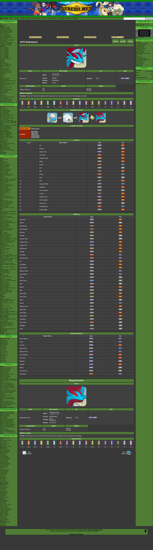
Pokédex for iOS (4, 249)
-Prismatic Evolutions (5, 458)
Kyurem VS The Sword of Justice (8, 390)
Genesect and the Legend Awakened (6, 393)
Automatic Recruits (140, 50)
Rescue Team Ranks (141, 58)
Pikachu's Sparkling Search (7, 425)
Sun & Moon (3, 195)
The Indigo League (4, 110)
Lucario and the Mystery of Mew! (8, 379)
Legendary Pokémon (141, 48)
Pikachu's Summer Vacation (7, 412)
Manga (9, 336)
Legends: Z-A (3, 163)
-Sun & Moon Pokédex (5, 35)
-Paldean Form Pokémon (6, 101)
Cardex (2, 67)
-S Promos (2, 524)
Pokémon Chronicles (5, 126)
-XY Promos (3, 489)
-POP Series (3, 491)
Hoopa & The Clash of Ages (7, 397)
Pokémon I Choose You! (6, 401)
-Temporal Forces (4, 465)
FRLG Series (3, 350)
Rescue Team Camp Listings (143, 53)
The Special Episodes (5, 127)
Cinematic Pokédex (5, 68)
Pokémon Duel (3, 227)
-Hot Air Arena (3, 505)
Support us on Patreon (76, 534)
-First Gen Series (4, 482)
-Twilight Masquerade (5, 463)
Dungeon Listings (140, 52)
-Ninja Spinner (3, 494)
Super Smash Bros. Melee (6, 302)
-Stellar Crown (3, 461)
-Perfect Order (3, 449)
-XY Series (2, 476)
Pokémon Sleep (4, 173)
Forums (16, 18)
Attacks (130, 41)
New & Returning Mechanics (143, 59)
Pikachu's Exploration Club (6, 423)
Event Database (4, 98)
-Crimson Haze (4, 515)
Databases (9, 22)
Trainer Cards (3, 441)
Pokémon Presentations (6, 89)
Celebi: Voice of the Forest (6, 374)
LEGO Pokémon (4, 90)
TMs (137, 55)
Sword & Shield (4, 178)
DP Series (2, 353)
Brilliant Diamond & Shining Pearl (8, 179)
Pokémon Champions (5, 164)
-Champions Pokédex (5, 45)
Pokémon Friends (4, 166)
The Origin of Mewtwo (5, 367)
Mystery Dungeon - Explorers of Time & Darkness (8, 270)
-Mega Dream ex (4, 497)
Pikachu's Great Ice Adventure (7, 424)
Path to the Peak (4, 140)
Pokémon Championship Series (8, 80)
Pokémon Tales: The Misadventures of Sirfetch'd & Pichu (7, 150)
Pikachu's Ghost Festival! (6, 420)
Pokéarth (75, 18)
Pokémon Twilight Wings (6, 133)
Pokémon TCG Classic (5, 446)
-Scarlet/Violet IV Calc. (5, 71)
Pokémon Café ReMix (5, 169)
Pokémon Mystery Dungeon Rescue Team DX (7, 186)
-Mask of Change (4, 514)
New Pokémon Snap (5, 190)
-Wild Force (3, 516)
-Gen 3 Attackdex (4, 50)
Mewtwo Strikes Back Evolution (8, 403)
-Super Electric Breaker (6, 509)
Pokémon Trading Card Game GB (8, 314)
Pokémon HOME (4, 181)
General (115, 41)
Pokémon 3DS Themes (6, 323)
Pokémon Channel (4, 283)
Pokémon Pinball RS (5, 285)
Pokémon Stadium (4, 312)
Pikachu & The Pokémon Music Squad (8, 432)
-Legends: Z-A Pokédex (6, 43)
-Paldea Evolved (4, 471)
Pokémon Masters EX (5, 170)
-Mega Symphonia (4, 500)
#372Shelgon (29, 452)
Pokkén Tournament (5, 226)
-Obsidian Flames (4, 470)
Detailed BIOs (3, 342)
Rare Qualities (139, 62)
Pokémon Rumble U (5, 237)
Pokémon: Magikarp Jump (6, 201)
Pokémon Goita (4, 331)
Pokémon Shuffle (4, 220)
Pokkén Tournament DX (6, 204)
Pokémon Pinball (4, 310)
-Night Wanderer (4, 513)
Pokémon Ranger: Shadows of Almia (7, 267)
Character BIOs (4, 340)
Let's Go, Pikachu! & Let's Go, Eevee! (7, 198)
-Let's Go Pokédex (4, 36)
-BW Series (3, 477)
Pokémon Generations (5, 132)
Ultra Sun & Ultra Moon (6, 196)
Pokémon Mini (3, 301)
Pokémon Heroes (4, 375)
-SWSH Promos (4, 487)
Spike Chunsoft (149, 71)
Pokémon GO (3, 168)
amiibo (1, 327)
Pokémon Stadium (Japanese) (7, 311)
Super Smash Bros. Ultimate (7, 207)
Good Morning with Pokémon (7, 143)
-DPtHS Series (3, 478)
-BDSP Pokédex (4, 38)
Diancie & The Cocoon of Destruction (6, 395)
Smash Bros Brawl (4, 273)
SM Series (2, 362)
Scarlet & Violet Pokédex (49, 18)
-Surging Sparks (4, 460)
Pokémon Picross (4, 223)
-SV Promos (3, 486)
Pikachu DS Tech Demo (6, 290)
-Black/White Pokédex (5, 32)
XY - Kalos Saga (4, 119)
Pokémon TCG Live (5, 192)
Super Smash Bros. (5, 315)
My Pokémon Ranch (5, 272)
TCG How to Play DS (5, 248)
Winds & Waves (4, 159)
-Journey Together (4, 457)
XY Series (2, 359)
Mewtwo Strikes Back (5, 369)
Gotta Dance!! (3, 418)
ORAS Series (3, 360)
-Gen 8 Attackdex (4, 56)
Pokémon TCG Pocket (5, 175)
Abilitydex (2, 62)
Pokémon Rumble (4, 257)
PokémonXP (3, 82)
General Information (5, 338)
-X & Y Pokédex (4, 33)
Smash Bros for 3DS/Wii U (6, 228)
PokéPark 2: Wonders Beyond (7, 241)
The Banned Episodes (5, 128)
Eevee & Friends (4, 429)
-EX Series (2, 479)
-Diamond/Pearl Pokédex (6, 31)
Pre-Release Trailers (141, 44)
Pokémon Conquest (5, 239)
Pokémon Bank (4, 212)
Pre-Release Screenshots (142, 43)
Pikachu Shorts (9, 410)
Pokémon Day (3, 88)
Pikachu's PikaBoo (4, 415)
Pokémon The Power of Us (6, 402)
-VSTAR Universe (4, 519)
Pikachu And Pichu (4, 414)
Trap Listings (139, 57)
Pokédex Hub (37, 18)
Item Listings (139, 54)
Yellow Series (3, 347)
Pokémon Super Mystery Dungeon (8, 222)
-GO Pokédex (3, 41)
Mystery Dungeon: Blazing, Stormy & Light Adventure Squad (8, 259)
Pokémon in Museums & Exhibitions (6, 85)
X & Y (1, 210)
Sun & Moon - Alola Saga (6, 120)
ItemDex (2, 59)
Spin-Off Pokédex (4, 63)
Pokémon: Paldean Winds (6, 137)
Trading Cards (8, 435)
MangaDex (3, 339)
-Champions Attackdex (5, 58)
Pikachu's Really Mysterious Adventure (7, 427)
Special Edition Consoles (6, 322)
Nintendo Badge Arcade (6, 230)
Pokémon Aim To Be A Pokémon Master (8, 123)
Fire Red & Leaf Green (5, 276)
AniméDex (2, 107)
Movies (8, 364)
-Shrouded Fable (4, 462)
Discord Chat (3, 95)
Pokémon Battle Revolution (7, 263)
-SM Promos (3, 488)
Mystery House (139, 64)
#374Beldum (124, 452)
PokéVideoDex (3, 142)
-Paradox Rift (3, 467)
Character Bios (4, 109)
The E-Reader (3, 293)
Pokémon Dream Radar (6, 234)
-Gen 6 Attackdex (4, 53)
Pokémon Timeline (4, 78)
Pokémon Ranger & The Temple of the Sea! (8, 381)
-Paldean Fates (4, 466)
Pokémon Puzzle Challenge (7, 300)
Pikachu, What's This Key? (6, 430)
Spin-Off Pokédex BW (5, 66)
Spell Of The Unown (5, 371)
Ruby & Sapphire (4, 275)
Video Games (8, 156)
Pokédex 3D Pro (4, 244)
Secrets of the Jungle (5, 405)
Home (11, 18)
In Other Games (4, 320)
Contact (22, 18)
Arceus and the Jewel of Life (7, 385)
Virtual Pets (3, 326)
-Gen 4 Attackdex (4, 51)
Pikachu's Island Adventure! (7, 422)
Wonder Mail (139, 65)
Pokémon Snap (4, 309)
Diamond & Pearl (4, 252)
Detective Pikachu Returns (6, 174)
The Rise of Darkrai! (5, 382)
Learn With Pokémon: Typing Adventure (7, 246)
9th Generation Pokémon (6, 99)
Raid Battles (3, 445)
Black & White (3, 232)
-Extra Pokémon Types (5, 440)
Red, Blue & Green (5, 305)
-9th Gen (2, 74)
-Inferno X (2, 498)
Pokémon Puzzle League (6, 307)
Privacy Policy (82, 529)
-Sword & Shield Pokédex (6, 37)
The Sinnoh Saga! (4, 116)
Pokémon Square (140, 63)
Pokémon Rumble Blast (6, 242)
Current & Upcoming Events (7, 97)
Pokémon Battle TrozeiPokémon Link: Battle (8, 214)
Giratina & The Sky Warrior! (7, 384)
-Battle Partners (4, 507)
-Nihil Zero (2, 495)
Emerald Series (4, 352)
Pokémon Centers (4, 79)
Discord (29, 18)
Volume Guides (4, 344)
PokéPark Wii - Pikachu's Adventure (6, 261)
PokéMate (2, 294)
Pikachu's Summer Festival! (7, 419)
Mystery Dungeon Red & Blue (7, 288)
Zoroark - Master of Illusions (7, 386)
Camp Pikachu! (4, 417)
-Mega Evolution (4, 452)
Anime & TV (8, 104)
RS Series (2, 349)
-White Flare (3, 455)
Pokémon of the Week (5, 72)
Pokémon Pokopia (4, 165)
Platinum (2, 253)
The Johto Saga (4, 112)
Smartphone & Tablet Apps (6, 325)
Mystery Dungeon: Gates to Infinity (8, 238)
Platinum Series (4, 354)
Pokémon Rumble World (6, 221)
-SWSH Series (3, 473)
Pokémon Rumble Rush (6, 202)
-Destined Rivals (4, 456)
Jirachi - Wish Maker (5, 376)
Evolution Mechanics (141, 60)
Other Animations (4, 144)
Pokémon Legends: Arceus (6, 180)
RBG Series (3, 345)
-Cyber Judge (3, 518)
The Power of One (4, 370)
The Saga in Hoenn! (5, 114)
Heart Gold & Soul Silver (6, 254)
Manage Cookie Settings (95, 529)
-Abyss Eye (3, 493)
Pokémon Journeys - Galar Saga (8, 121)
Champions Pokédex (64, 18)
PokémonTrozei (4, 289)
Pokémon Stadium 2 (5, 299)
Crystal (2, 297)
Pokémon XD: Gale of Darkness (8, 280)
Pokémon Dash (4, 281)
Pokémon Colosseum (5, 279)
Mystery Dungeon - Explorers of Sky (8, 265)
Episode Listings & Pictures (7, 106)
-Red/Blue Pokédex (5, 27)
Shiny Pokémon (4, 130)
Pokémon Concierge (5, 147)
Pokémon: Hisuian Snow (6, 136)
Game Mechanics (4, 69)
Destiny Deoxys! (4, 377)
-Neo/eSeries (3, 481)
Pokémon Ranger (4, 286)
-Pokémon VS (3, 520)
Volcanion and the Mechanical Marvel (7, 399)
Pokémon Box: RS (4, 284)
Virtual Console (4, 321)
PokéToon (2, 138)
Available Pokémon (140, 45)
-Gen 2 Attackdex (4, 48)
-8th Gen (2, 76)
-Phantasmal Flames (5, 451)
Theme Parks (3, 93)
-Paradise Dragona (5, 510)
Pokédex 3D (3, 243)
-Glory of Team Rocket (5, 504)
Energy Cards (3, 442)
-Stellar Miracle (4, 512)
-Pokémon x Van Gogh (5, 87)
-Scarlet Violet (3, 472)
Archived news (3, 25)
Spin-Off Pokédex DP (5, 64)
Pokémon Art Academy (5, 216)
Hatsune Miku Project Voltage (7, 83)
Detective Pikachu (4, 205)
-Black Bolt (2, 453)
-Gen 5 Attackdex (4, 52)
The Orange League (5, 111)
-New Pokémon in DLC (5, 100)
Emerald (2, 278)
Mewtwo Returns (4, 372)
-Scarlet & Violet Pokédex (6, 42)
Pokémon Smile (4, 187)
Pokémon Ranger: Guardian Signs (8, 255)
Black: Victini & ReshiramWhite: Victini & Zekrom (8, 388)
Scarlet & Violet (4, 162)
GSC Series (3, 348)
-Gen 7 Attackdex (4, 54)
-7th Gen (2, 77)
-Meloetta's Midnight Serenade (7, 391)
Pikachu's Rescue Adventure (7, 413)
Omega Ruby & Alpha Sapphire (8, 211)
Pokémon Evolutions (5, 135)
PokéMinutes (3, 141)
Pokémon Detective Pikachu (7, 407)
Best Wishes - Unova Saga (6, 117)
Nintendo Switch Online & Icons (8, 328)
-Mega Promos (3, 484)
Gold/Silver (3, 296)
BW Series (2, 357)
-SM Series (3, 474)
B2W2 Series (3, 358)
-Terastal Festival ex (5, 508)
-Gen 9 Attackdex (4, 57)
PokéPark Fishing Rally (6, 291)
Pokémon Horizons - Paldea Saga (8, 125)
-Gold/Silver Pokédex (5, 29)
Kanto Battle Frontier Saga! (7, 115)
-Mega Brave (3, 499)
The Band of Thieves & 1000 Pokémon (7, 218)
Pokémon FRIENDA (5, 333)
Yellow (1, 306)
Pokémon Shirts (4, 92)
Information (138, 42)
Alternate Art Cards (5, 444)
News (1, 24)
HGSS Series (3, 355)
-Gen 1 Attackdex (4, 47)
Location (123, 41)
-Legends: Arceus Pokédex (6, 40)
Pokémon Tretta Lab (5, 236)
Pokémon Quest (4, 206)
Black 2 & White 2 (4, 233)
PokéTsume (3, 153)
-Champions (3, 73)
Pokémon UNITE (4, 171)
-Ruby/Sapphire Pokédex (6, 30)
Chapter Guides (4, 343)
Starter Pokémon (140, 47)
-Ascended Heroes (4, 450)
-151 (1, 468)
